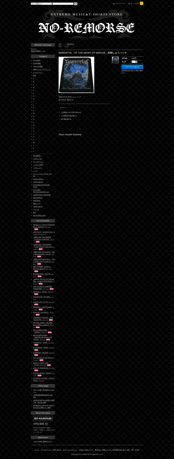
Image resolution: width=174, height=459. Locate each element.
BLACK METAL (38, 198)
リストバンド (37, 168)
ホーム (37, 450)
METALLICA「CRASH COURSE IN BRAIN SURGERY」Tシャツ (43, 227)
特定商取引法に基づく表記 (121, 450)
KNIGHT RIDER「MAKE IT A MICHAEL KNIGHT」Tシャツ (42, 269)
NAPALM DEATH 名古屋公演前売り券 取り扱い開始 (44, 401)
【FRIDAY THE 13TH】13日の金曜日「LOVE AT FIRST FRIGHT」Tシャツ (44, 281)
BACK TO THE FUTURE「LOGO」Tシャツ (42, 364)
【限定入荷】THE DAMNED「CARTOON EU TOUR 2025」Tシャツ (43, 247)
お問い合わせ (57, 450)
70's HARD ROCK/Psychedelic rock (41, 191)
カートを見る (137, 3)
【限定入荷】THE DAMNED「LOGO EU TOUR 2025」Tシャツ (43, 239)
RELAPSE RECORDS (39, 215)
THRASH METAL (38, 179)
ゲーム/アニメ (37, 72)
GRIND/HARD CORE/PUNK (42, 195)
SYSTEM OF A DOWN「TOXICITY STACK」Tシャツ (44, 379)
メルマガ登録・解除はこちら (42, 441)
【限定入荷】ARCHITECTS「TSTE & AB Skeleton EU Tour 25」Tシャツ (44, 254)
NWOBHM (36, 201)
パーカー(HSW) (38, 165)
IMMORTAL (70, 44)
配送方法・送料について (103, 450)
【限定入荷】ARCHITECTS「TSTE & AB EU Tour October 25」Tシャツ (44, 261)
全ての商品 (36, 60)
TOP (60, 44)
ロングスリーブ (38, 162)
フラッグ (36, 209)
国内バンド (36, 204)
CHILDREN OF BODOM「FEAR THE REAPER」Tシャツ (43, 319)
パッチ (66, 46)
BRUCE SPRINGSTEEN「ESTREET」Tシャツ (42, 331)
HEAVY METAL (38, 207)
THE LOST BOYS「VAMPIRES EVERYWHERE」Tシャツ (43, 288)
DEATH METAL (38, 182)
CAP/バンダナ (37, 159)
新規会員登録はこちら (38, 51)
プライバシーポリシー (70, 450)
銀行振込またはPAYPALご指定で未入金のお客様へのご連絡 (43, 406)
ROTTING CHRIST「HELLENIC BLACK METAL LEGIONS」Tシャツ (43, 325)
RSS (132, 450)
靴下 (34, 212)
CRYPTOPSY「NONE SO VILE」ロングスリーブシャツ (44, 233)
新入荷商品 (36, 156)
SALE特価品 (37, 63)
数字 (34, 75)
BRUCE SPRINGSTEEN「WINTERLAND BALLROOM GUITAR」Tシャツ (42, 337)
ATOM (137, 450)
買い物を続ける (66, 119)
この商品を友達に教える (69, 116)
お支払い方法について (86, 450)
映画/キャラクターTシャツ (42, 69)
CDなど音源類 (38, 66)
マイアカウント (121, 3)
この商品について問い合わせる (71, 112)
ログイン (34, 49)
